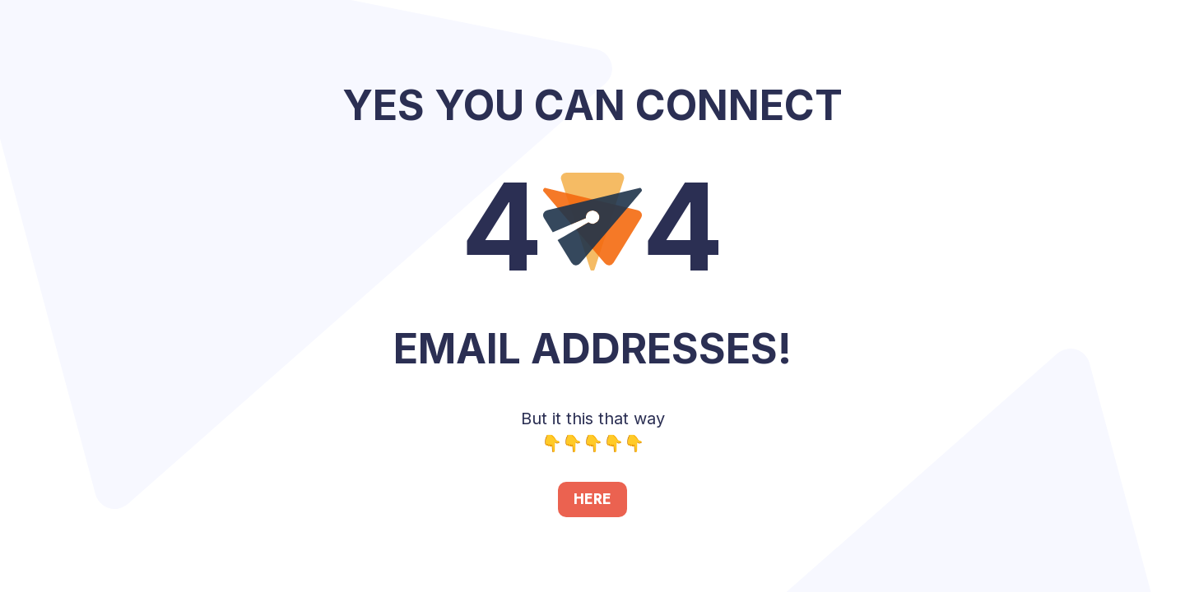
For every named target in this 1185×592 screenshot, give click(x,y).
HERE (592, 499)
